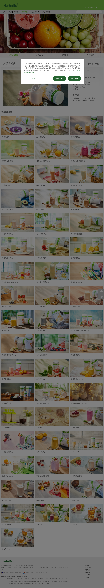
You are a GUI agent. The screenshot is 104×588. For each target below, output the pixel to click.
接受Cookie (74, 78)
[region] (52, 71)
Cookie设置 (31, 78)
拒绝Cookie (59, 78)
